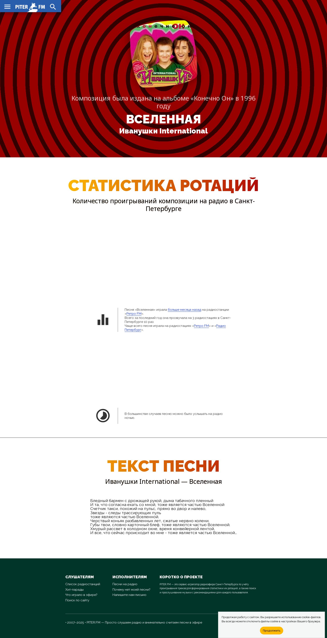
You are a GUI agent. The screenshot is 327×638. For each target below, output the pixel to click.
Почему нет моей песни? (131, 589)
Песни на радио (124, 584)
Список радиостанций (82, 584)
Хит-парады (74, 589)
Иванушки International (163, 131)
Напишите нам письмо (129, 595)
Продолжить (271, 630)
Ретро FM (134, 314)
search (52, 6)
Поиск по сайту (77, 600)
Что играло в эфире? (81, 595)
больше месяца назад (184, 310)
